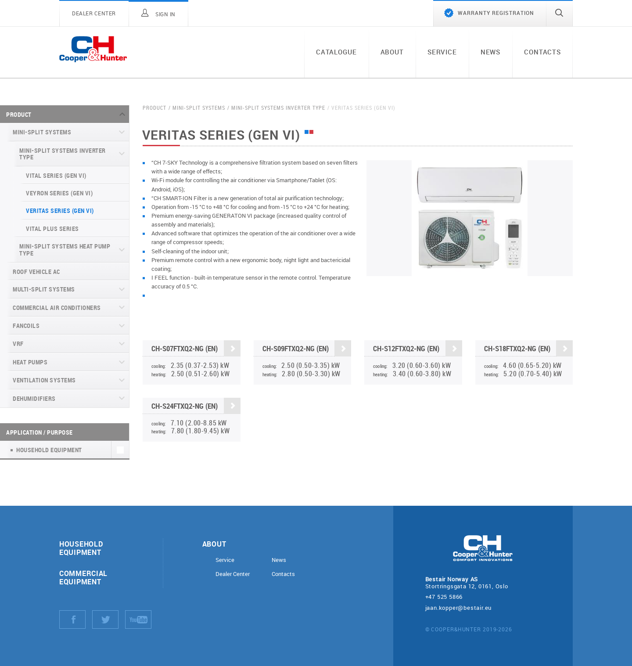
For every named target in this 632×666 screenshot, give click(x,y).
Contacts (542, 51)
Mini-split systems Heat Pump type (64, 249)
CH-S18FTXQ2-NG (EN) (528, 350)
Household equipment (81, 548)
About (392, 51)
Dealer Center (232, 574)
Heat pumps (30, 362)
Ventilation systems (44, 380)
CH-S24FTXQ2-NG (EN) (196, 406)
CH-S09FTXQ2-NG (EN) (306, 349)
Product (19, 114)
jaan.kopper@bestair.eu (458, 608)
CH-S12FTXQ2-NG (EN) (417, 350)
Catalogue (336, 51)
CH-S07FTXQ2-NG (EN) (196, 349)
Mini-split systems (42, 132)
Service (442, 51)
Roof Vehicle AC (36, 271)
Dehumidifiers (34, 398)
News (490, 51)
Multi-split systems (44, 289)
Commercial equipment (83, 577)
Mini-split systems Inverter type (62, 153)
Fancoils (26, 325)
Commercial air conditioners (57, 307)
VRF (18, 343)
